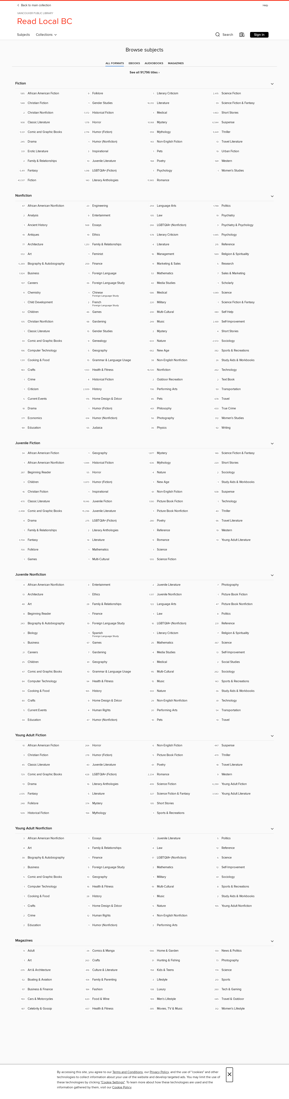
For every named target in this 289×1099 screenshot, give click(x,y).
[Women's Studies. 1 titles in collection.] (241, 171)
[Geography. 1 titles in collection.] (112, 453)
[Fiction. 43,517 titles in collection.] (47, 180)
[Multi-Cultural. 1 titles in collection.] (112, 559)
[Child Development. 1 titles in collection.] (47, 302)
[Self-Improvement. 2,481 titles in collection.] (241, 322)
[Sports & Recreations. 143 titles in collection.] (241, 681)
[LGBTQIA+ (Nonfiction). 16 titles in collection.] (176, 623)
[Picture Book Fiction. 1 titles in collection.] (241, 594)
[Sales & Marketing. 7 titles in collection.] (241, 273)
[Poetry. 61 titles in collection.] (176, 765)
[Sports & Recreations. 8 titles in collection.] (241, 887)
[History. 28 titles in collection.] (112, 896)
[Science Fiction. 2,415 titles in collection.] (241, 93)
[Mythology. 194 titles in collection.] (112, 813)
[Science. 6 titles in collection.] (241, 858)
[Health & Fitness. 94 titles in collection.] (112, 681)
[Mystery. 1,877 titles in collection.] (176, 453)
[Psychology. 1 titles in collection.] (176, 171)
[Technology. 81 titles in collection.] (241, 701)
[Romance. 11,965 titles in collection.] (176, 180)
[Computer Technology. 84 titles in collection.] (47, 681)
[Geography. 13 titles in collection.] (112, 877)
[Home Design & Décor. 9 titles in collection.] (112, 701)
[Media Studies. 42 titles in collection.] (176, 283)
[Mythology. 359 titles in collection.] (176, 132)
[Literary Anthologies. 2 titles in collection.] (112, 530)
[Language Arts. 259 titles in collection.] (176, 206)
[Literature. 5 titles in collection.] (112, 794)
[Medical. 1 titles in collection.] (176, 113)
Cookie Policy (121, 1087)
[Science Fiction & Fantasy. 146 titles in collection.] (241, 453)
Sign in (259, 35)
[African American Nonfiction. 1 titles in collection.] (47, 463)
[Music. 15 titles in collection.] (176, 681)
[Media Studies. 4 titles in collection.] (176, 652)
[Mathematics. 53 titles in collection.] (176, 273)
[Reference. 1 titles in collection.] (176, 530)
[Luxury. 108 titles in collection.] (176, 989)
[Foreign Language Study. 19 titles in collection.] (112, 623)
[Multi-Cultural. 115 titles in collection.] (176, 672)
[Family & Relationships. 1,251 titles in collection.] (112, 244)
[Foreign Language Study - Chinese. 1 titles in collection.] (112, 293)
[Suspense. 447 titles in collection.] (241, 745)
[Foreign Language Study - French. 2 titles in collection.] (112, 302)
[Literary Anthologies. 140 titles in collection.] (112, 180)
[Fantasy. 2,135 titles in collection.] (47, 794)
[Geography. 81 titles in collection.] (112, 662)
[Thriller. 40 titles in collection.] (241, 511)
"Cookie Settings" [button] (113, 1082)
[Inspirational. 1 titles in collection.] (112, 492)
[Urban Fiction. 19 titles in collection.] (241, 151)
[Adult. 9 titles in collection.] (47, 951)
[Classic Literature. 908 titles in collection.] (47, 122)
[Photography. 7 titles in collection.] (241, 585)
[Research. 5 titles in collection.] (241, 264)
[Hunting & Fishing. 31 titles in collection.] (176, 960)
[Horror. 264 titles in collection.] (112, 745)
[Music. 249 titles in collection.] (176, 322)
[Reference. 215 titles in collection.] (241, 244)
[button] (224, 35)
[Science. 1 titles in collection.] (176, 550)
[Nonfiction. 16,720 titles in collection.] (176, 370)
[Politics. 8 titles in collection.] (241, 614)
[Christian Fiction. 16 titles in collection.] (47, 492)
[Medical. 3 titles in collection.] (176, 662)
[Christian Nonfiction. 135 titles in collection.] (47, 322)
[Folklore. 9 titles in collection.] (112, 93)
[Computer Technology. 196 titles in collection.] (47, 350)
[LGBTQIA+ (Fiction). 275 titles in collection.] (112, 521)
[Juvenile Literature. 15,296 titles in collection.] (112, 511)
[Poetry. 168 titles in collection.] (176, 161)
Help (265, 5)
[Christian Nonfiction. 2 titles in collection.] (47, 113)
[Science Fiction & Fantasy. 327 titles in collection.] (176, 794)
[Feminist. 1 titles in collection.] (112, 254)
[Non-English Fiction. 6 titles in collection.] (176, 745)
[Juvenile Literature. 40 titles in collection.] (112, 765)
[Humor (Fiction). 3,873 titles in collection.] (112, 482)
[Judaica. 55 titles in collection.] (112, 428)
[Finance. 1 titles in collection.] (112, 614)
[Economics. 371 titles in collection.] (47, 418)
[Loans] (242, 35)
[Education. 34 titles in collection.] (47, 720)
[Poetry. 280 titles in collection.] (176, 521)
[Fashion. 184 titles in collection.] (112, 989)
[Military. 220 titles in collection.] (176, 302)
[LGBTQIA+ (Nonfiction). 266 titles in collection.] (176, 225)
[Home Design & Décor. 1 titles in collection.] (112, 906)
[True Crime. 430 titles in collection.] (241, 408)
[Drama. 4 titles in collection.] (47, 521)
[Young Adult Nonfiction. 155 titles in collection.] (241, 906)
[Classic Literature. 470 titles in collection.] (47, 501)
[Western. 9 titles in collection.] (241, 774)
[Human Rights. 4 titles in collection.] (112, 710)
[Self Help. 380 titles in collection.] (241, 312)
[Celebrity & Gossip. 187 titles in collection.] (47, 1009)
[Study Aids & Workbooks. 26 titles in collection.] (241, 360)
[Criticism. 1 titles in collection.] (47, 389)
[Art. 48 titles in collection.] (47, 604)
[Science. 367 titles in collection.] (241, 643)
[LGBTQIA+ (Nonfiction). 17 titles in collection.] (176, 858)
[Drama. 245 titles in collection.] (47, 142)
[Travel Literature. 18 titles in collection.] (241, 765)
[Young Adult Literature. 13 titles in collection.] (241, 540)
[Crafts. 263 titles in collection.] (112, 960)
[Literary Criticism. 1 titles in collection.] (176, 93)
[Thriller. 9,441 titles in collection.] (241, 132)
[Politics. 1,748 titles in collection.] (241, 206)
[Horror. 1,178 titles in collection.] (112, 122)
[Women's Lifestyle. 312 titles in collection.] (241, 1009)
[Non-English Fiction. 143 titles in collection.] (176, 142)
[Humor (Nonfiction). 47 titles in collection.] (112, 720)
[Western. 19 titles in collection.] (241, 530)
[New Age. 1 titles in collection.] (176, 482)
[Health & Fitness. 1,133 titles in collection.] (112, 370)
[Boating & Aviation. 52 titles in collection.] (47, 980)
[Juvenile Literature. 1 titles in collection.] (176, 838)
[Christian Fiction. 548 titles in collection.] (47, 103)
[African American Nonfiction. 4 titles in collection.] (47, 585)
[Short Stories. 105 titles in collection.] (176, 803)
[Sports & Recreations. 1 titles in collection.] (176, 813)
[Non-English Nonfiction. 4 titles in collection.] (176, 915)
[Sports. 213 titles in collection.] (241, 980)
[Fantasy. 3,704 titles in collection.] (47, 540)
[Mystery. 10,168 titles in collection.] (176, 122)
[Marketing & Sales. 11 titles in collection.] (176, 264)
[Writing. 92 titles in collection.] (241, 428)
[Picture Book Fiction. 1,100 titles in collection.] (176, 501)
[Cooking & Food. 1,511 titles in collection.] (47, 360)
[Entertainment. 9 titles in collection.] (112, 215)
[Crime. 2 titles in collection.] (47, 915)
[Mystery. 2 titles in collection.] (176, 331)
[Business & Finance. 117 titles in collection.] (47, 989)
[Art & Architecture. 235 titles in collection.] (47, 970)
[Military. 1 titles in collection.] (176, 877)
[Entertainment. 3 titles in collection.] (112, 585)
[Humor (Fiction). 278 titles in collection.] (112, 755)
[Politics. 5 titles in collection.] (241, 838)
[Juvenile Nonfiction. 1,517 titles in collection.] (176, 594)
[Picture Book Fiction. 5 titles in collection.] (176, 755)
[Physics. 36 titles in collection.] (176, 428)
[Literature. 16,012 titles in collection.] (176, 103)
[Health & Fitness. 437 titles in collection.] (112, 1009)
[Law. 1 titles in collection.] (176, 614)
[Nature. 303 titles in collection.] (176, 691)
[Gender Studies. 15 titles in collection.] (112, 331)
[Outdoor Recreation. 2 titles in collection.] (176, 379)
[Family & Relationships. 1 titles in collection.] (47, 530)
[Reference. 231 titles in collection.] (241, 623)
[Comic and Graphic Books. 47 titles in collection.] (47, 672)
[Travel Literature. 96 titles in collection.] (241, 521)
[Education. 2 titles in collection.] (47, 925)
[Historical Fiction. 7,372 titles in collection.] (112, 113)
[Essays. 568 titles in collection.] (112, 225)
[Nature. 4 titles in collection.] (176, 472)
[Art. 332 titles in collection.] (47, 254)
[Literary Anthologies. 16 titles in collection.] (112, 784)
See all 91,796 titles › (145, 72)
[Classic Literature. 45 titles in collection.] (47, 765)
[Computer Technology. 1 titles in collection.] (47, 887)
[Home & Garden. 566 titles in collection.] (176, 951)
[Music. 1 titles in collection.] (176, 896)
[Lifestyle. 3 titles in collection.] (176, 980)
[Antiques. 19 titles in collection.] (47, 235)
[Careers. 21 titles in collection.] (47, 652)
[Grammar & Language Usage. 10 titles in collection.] (112, 672)
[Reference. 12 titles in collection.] (241, 848)
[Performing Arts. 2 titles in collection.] (176, 925)
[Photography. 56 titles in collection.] (176, 418)
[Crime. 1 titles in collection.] (47, 379)
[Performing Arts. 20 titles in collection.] (176, 710)
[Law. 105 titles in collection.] (176, 215)
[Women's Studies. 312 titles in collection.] (241, 418)
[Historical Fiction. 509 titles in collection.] (47, 813)
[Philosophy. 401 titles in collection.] (176, 408)
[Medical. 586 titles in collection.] (176, 293)
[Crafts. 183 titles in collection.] (47, 370)
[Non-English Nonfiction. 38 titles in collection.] (176, 360)
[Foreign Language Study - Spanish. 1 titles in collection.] (112, 633)
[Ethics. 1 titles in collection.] (112, 594)
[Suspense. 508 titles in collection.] (241, 492)
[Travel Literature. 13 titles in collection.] (241, 142)
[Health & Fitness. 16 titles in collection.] (112, 887)
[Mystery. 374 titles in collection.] (112, 803)
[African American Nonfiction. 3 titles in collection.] (47, 838)
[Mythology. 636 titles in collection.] (176, 463)
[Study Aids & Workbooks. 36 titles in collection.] (241, 691)
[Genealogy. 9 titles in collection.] (112, 341)
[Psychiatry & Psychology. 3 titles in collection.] (241, 225)
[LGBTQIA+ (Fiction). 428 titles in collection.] (112, 774)
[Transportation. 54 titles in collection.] (241, 710)
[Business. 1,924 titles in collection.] (47, 273)
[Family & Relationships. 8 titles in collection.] (112, 848)
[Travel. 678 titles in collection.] (241, 399)
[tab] (114, 63)
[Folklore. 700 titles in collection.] (47, 550)
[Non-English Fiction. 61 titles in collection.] (176, 492)
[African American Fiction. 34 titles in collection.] (47, 453)
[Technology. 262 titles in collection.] (241, 370)
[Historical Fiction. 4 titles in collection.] (112, 379)
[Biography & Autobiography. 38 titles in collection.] (47, 858)
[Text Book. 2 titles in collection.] (241, 379)
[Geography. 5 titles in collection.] (112, 350)
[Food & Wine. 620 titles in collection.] (112, 999)
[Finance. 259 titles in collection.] (112, 264)
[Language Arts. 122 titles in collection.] (176, 604)
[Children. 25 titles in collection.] (47, 662)
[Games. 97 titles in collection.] (112, 643)
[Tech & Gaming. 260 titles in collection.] (241, 989)
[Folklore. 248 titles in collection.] (47, 803)
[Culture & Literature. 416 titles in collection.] (112, 970)
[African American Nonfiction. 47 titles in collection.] (47, 206)
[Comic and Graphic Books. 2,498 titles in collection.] (47, 511)
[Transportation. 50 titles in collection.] (241, 389)
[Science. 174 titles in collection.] (241, 970)
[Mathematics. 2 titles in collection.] (176, 867)
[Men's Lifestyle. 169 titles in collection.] (176, 999)
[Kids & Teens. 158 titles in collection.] (176, 970)
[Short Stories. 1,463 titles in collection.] (241, 113)
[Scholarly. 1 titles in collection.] (241, 283)
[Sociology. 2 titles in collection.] (241, 472)
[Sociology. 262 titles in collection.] (241, 672)
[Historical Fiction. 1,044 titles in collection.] (112, 463)
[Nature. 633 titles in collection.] (176, 341)
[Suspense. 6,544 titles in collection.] (241, 122)
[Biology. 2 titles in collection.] (47, 633)
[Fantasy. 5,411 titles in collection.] (47, 171)
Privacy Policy (159, 1072)
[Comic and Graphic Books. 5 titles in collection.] (47, 877)
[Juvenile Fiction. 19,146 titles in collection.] (112, 501)
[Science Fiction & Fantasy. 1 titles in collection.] (241, 302)
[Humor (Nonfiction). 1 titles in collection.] (112, 142)
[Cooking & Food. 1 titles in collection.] (47, 896)
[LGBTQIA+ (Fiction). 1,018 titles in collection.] (112, 171)
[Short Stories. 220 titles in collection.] (241, 463)
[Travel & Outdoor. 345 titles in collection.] (241, 999)
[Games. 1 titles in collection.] (47, 559)
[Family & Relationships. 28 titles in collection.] (112, 604)
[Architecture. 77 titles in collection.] (47, 244)
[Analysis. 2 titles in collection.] (47, 215)
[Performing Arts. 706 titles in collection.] (176, 389)
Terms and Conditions (127, 1072)
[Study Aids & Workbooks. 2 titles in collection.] (241, 896)
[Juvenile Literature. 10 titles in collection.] (112, 161)
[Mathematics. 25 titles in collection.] (176, 643)
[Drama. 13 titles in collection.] (47, 784)
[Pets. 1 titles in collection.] (176, 151)
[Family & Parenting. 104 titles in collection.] (112, 980)
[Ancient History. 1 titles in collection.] (47, 225)
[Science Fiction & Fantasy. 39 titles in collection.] (241, 103)
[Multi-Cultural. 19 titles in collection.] (176, 887)
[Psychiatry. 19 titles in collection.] (241, 215)
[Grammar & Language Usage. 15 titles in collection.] (112, 360)
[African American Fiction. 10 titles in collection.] (47, 745)
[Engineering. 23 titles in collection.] (112, 206)
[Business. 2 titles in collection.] (47, 867)
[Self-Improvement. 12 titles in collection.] (241, 867)
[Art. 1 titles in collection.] (47, 960)
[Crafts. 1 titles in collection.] (47, 906)
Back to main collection (34, 5)
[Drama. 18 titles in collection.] (47, 408)
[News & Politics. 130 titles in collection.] (241, 951)
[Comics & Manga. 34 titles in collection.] (112, 951)
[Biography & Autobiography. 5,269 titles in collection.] (47, 264)
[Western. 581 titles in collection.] (241, 161)
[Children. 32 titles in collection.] (47, 312)
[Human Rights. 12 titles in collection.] (112, 915)
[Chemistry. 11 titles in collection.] (47, 293)
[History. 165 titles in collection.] (112, 691)
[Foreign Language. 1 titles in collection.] (112, 273)
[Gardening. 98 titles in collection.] (112, 322)
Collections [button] (46, 35)
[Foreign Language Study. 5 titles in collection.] (112, 867)
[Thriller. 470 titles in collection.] (241, 755)
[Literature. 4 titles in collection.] (176, 244)
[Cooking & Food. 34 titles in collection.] (47, 691)
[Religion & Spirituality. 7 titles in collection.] (241, 633)
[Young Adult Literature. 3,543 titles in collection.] (241, 794)
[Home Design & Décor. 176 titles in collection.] (112, 399)
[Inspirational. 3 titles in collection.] (112, 151)
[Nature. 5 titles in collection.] (176, 906)
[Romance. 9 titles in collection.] (176, 540)
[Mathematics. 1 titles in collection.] (112, 550)
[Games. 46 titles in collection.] (112, 312)
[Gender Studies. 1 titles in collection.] (112, 103)
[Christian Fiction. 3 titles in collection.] (47, 755)
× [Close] (229, 1075)
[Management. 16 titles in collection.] (176, 254)
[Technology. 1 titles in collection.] (241, 501)
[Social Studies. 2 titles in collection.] (241, 662)
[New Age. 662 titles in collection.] (176, 350)
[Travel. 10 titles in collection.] (241, 720)
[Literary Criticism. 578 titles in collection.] (176, 235)
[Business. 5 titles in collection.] (47, 643)
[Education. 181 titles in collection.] (47, 428)
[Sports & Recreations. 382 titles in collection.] (241, 350)
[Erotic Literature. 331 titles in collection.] (47, 151)
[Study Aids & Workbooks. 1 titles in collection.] (241, 482)
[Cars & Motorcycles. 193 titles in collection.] (47, 999)
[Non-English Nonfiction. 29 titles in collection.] (176, 701)
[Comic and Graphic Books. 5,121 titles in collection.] (47, 132)
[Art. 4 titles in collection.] (47, 848)
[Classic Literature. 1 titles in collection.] (47, 331)
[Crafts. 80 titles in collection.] (47, 701)
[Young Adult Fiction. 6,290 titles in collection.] (241, 784)
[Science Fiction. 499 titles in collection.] (176, 784)
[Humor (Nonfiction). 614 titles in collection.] (112, 418)
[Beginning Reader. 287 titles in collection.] (47, 472)
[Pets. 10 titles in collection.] (176, 720)
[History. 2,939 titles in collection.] (112, 389)
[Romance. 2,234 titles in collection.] (176, 774)
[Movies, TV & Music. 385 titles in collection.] (176, 1009)
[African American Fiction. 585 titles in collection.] (47, 93)
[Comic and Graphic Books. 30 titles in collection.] (47, 341)
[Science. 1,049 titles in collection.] (241, 293)
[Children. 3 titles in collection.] (47, 482)
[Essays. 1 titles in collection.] (112, 838)
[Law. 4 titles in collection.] (176, 848)
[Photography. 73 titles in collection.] (241, 960)
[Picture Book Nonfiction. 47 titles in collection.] (241, 604)
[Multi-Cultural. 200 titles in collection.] (176, 312)
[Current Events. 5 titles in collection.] (47, 399)
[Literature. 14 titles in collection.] (112, 540)
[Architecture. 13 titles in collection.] (47, 594)
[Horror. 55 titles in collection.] (112, 472)
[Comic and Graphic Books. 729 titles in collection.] (47, 774)
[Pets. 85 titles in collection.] (176, 399)
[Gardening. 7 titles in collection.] (112, 652)
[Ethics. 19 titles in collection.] (112, 235)
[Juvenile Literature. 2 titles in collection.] (176, 585)
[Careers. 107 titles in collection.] (47, 283)
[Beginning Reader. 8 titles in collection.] (47, 614)
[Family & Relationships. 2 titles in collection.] (47, 161)
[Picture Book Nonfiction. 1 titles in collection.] (176, 511)
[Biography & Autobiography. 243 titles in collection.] (47, 623)
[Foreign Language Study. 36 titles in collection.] (112, 283)
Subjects (23, 35)
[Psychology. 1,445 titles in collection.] (241, 235)
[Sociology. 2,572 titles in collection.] (241, 341)
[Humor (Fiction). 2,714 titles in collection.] (112, 132)
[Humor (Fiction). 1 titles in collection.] (112, 408)
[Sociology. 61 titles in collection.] (241, 877)
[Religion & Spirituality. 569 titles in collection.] (241, 254)
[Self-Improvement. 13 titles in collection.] (241, 652)
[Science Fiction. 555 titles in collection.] (176, 559)
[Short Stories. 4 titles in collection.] (241, 331)
